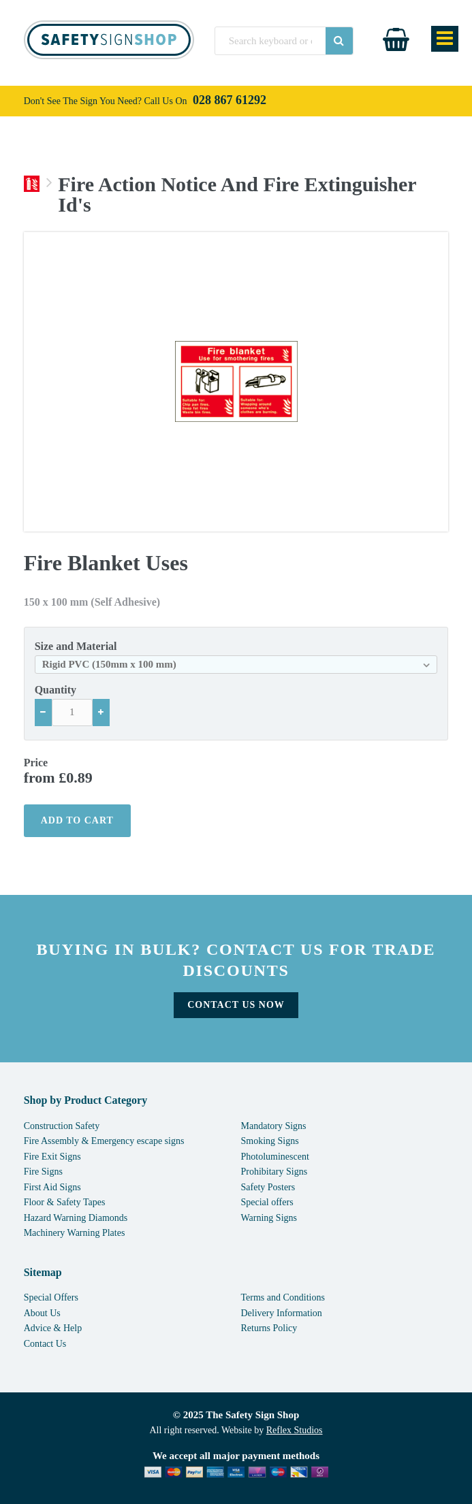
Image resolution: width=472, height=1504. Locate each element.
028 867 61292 (229, 100)
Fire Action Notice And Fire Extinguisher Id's (237, 194)
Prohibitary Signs (274, 1171)
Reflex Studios (294, 1430)
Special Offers (51, 1297)
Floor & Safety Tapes (65, 1202)
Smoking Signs (270, 1141)
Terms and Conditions (283, 1297)
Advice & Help (53, 1328)
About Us (42, 1313)
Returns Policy (269, 1328)
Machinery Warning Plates (74, 1233)
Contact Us (45, 1344)
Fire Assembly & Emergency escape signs (104, 1141)
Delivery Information (281, 1313)
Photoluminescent (275, 1156)
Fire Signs (43, 1171)
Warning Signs (269, 1218)
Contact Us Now (236, 1005)
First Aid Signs (52, 1187)
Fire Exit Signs (52, 1156)
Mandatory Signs (273, 1126)
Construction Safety (62, 1126)
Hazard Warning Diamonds (76, 1218)
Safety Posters (268, 1187)
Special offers (267, 1202)
